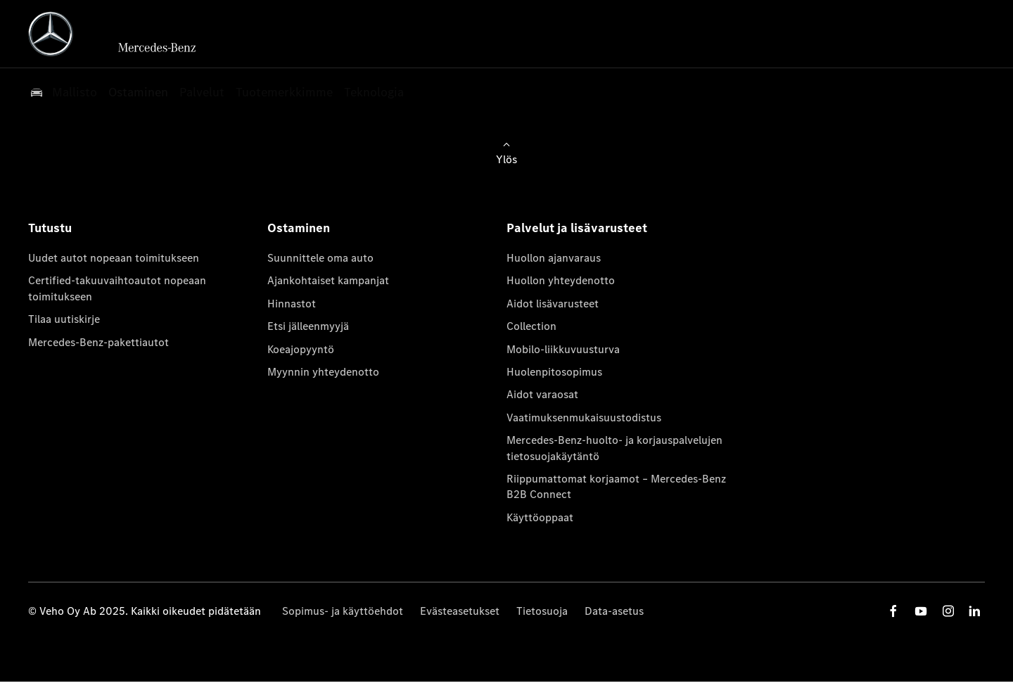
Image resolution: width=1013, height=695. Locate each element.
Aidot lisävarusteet (553, 303)
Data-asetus (614, 611)
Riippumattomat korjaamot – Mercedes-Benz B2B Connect (616, 486)
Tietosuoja (542, 611)
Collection (531, 326)
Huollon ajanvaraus (554, 257)
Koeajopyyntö (300, 349)
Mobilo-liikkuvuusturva (563, 349)
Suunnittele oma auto (320, 257)
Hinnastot (291, 303)
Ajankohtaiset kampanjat (328, 280)
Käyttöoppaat (540, 517)
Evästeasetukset (459, 611)
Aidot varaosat (542, 394)
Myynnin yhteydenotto (323, 371)
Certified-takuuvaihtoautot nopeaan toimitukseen (117, 288)
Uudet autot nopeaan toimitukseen (113, 257)
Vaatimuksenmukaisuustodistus (584, 417)
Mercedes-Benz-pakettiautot (98, 342)
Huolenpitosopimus (554, 371)
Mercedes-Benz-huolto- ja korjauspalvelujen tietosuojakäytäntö (614, 448)
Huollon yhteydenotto (561, 280)
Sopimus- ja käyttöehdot (342, 611)
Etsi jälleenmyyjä (308, 326)
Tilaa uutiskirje (64, 319)
